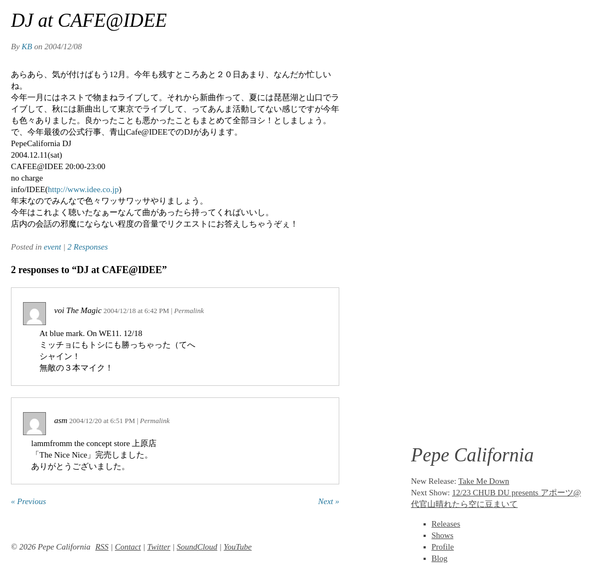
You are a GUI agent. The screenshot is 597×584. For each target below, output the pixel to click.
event (52, 246)
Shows (443, 535)
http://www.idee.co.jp (83, 189)
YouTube (238, 546)
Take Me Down (483, 481)
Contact (128, 546)
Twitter (158, 546)
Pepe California (472, 455)
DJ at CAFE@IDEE (89, 20)
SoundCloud (197, 546)
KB (27, 46)
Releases (446, 523)
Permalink (189, 311)
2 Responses (87, 246)
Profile (443, 546)
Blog (440, 558)
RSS (101, 546)
